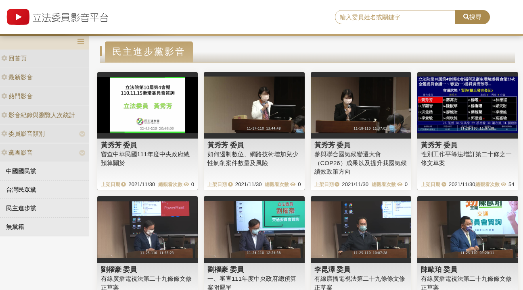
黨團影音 (17, 152)
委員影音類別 (23, 133)
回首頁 (14, 58)
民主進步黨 (21, 208)
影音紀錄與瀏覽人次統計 (38, 115)
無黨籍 (15, 226)
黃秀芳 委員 (119, 145)
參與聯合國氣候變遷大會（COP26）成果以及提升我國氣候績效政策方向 (360, 163)
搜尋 (472, 16)
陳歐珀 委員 (439, 269)
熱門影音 (17, 96)
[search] (395, 17)
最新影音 (17, 77)
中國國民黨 (21, 171)
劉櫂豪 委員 (119, 269)
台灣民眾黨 (21, 189)
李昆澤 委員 (332, 269)
